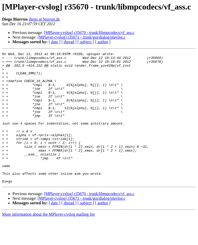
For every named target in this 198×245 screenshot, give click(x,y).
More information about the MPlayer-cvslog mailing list (48, 240)
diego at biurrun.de (44, 19)
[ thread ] (69, 42)
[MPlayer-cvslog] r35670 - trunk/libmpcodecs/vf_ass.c (89, 32)
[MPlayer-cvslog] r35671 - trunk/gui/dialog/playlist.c (82, 37)
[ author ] (103, 42)
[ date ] (54, 42)
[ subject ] (86, 42)
